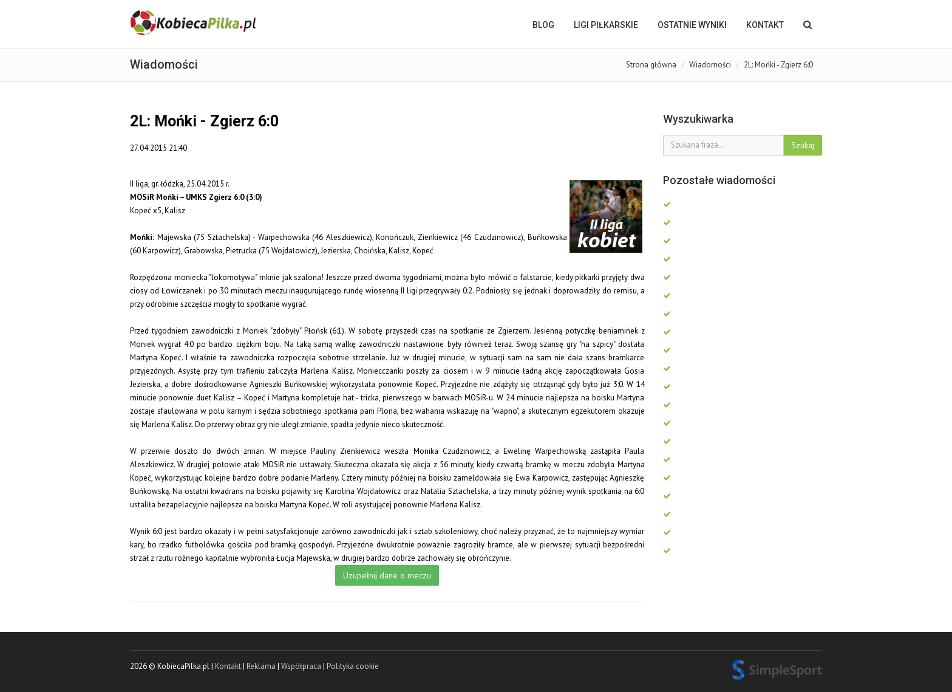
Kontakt (765, 25)
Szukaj (802, 145)
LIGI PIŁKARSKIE (606, 25)
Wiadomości (710, 65)
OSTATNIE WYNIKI (692, 25)
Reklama (261, 666)
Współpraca (301, 666)
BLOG (543, 25)
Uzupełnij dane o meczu (387, 575)
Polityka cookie (353, 666)
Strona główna (651, 65)
